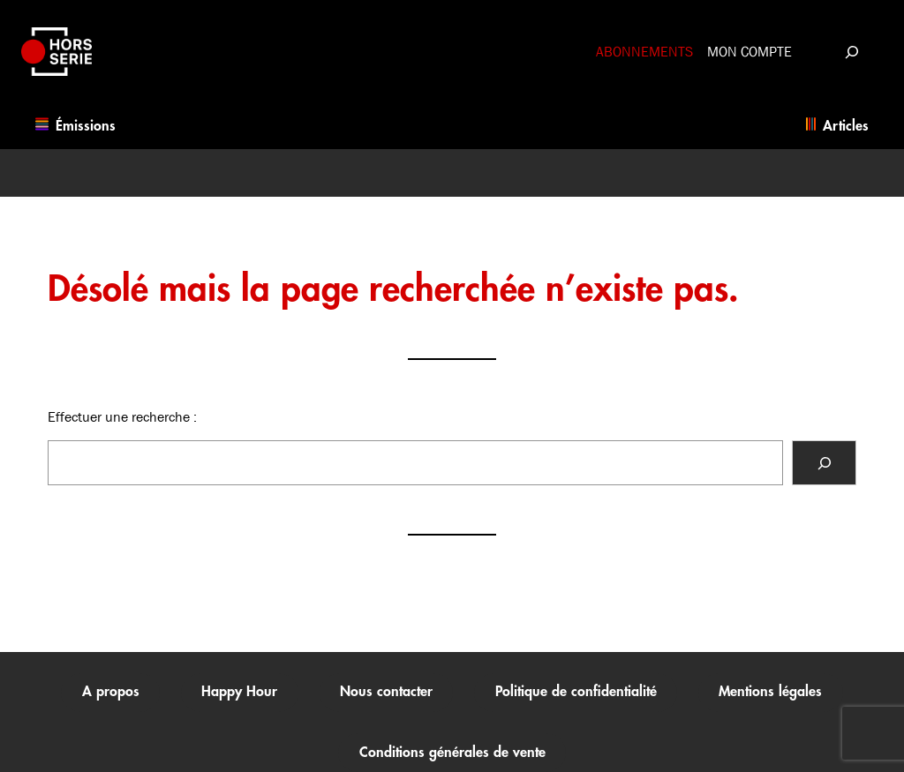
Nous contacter (386, 692)
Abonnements (644, 51)
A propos (110, 692)
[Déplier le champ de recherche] (851, 51)
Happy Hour (239, 692)
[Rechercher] (824, 462)
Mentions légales (770, 692)
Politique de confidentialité (576, 692)
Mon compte (749, 51)
